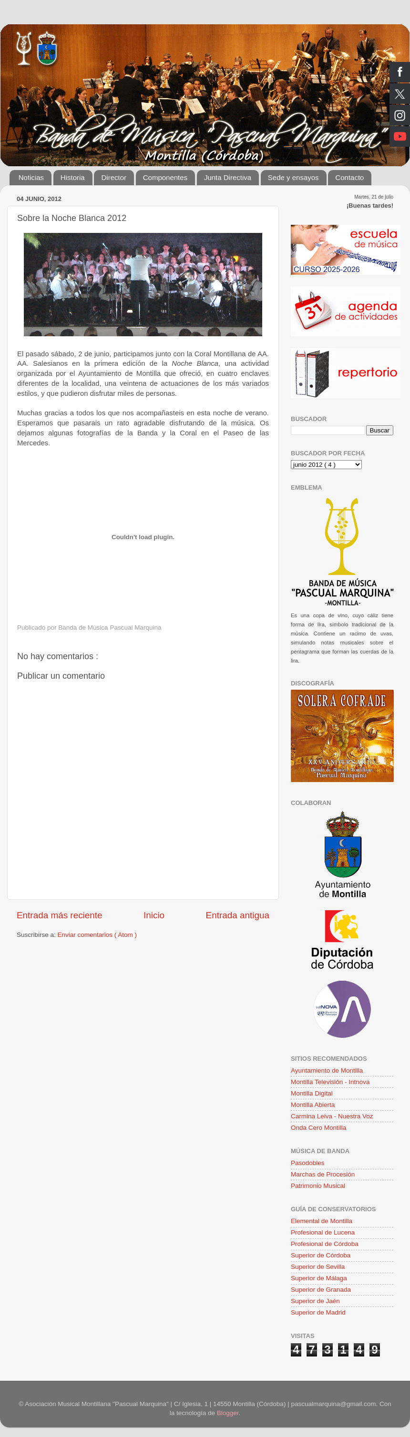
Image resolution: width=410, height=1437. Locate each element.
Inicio (154, 915)
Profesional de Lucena (323, 1232)
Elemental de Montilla (321, 1221)
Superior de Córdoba (320, 1255)
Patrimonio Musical (318, 1185)
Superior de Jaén (315, 1301)
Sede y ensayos (293, 177)
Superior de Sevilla (318, 1266)
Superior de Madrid (318, 1312)
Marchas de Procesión (323, 1174)
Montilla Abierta (313, 1104)
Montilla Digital (312, 1093)
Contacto (349, 177)
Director (113, 177)
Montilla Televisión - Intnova (330, 1081)
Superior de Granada (321, 1289)
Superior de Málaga (319, 1278)
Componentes (165, 177)
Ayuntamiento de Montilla (327, 1070)
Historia (73, 177)
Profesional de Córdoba (325, 1243)
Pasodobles (308, 1162)
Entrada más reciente (59, 915)
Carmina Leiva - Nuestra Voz (332, 1116)
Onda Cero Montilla (318, 1127)
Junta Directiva (227, 177)
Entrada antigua (237, 915)
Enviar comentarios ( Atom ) (97, 934)
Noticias (31, 177)
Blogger (228, 1413)
